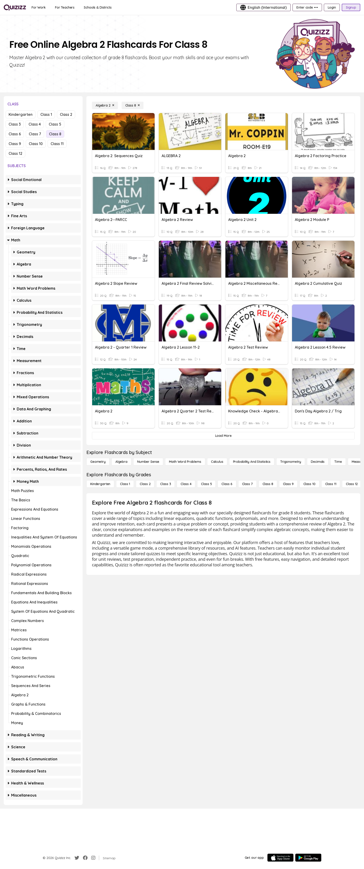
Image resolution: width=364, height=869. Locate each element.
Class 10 (36, 143)
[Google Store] (308, 858)
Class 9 (15, 143)
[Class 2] (145, 484)
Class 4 (35, 124)
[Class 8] (132, 105)
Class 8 (55, 134)
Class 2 (66, 114)
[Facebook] (85, 858)
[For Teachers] (64, 7)
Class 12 (15, 153)
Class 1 (46, 114)
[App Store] (280, 858)
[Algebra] (121, 461)
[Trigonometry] (290, 461)
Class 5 (55, 124)
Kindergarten (20, 114)
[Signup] (351, 7)
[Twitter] (77, 858)
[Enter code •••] (307, 7)
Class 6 (15, 134)
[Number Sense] (148, 461)
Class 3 (15, 124)
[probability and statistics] (251, 461)
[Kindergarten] (100, 484)
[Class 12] (352, 484)
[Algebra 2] (105, 105)
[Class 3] (165, 484)
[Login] (332, 7)
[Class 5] (206, 484)
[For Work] (38, 7)
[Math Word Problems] (185, 461)
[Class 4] (186, 484)
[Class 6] (227, 484)
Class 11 (57, 143)
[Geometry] (98, 461)
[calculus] (217, 461)
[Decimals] (317, 461)
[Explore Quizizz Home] (15, 7)
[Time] (338, 461)
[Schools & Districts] (97, 7)
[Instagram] (93, 858)
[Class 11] (330, 484)
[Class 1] (125, 484)
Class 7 (35, 134)
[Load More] (223, 435)
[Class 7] (247, 484)
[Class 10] (309, 484)
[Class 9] (288, 484)
